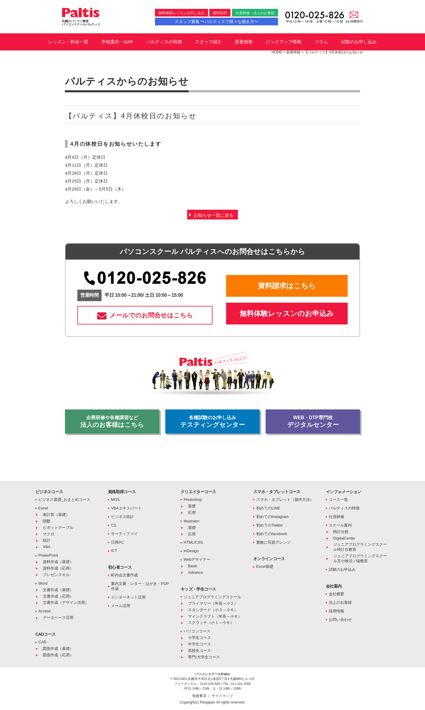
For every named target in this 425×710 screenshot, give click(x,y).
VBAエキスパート (126, 508)
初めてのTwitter (269, 525)
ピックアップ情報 (283, 41)
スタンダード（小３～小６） (213, 610)
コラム (321, 41)
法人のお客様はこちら (112, 421)
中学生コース (199, 644)
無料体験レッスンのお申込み (287, 313)
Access (44, 611)
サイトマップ (222, 696)
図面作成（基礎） (58, 648)
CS (113, 525)
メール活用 (120, 606)
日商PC (117, 542)
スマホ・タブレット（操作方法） (285, 499)
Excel (43, 508)
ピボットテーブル (58, 527)
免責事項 (199, 696)
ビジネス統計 (122, 516)
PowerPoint (48, 555)
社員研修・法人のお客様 (255, 13)
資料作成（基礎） (58, 562)
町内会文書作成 (124, 575)
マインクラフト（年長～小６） (215, 616)
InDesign (191, 551)
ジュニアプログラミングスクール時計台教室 (360, 547)
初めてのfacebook (271, 534)
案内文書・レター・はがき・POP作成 (140, 586)
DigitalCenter (344, 538)
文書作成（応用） (58, 596)
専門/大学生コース (204, 657)
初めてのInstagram (272, 516)
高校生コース (199, 650)
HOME (277, 52)
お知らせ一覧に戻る (213, 215)
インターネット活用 (128, 597)
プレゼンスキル (56, 575)
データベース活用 (58, 617)
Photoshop (193, 499)
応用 (192, 512)
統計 (46, 540)
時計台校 (341, 531)
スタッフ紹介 (208, 41)
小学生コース (199, 637)
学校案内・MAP (117, 41)
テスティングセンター (212, 421)
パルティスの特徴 (164, 41)
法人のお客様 (340, 602)
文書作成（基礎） (58, 590)
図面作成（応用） (58, 655)
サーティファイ (124, 534)
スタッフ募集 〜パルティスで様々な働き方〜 (217, 21)
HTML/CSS (193, 542)
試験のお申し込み (359, 41)
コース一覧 (338, 499)
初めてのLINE (268, 508)
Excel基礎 (264, 566)
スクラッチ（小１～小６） (211, 622)
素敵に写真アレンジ (273, 542)
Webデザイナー (197, 559)
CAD (42, 642)
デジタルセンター (313, 421)
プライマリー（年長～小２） (213, 603)
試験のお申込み (342, 569)
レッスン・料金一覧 (68, 41)
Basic (192, 566)
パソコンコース (197, 631)
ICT (114, 550)
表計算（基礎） (56, 514)
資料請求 (220, 13)
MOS (115, 499)
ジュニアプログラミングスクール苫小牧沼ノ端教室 (360, 558)
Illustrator (191, 521)
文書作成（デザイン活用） (66, 602)
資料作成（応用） (58, 568)
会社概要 (336, 594)
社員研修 (336, 516)
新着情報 (244, 41)
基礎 (192, 506)
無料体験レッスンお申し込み (181, 13)
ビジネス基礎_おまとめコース (64, 499)
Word (43, 583)
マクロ (48, 534)
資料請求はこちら (287, 286)
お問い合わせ (340, 619)
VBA (46, 547)
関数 (46, 521)
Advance (195, 572)
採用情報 (336, 611)
